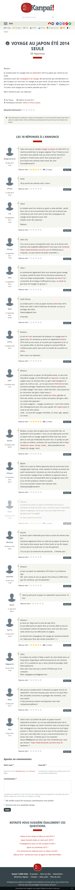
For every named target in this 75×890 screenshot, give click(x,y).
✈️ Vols (25, 28)
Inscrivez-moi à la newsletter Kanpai (20, 805)
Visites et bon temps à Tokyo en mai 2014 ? (37, 836)
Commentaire (10, 779)
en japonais (53, 378)
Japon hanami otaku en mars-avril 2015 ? (37, 840)
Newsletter (57, 874)
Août (27, 73)
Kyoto (31, 445)
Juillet (55, 303)
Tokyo (66, 442)
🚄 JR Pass (41, 28)
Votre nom (9, 765)
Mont (60, 278)
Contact (34, 877)
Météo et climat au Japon (31, 103)
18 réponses (37, 53)
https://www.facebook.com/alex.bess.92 (47, 742)
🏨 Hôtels (33, 28)
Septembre (37, 73)
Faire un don (45, 874)
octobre (63, 339)
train (30, 336)
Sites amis (43, 877)
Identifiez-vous (20, 771)
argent (60, 407)
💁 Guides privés (52, 28)
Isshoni (6, 32)
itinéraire (59, 384)
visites (53, 395)
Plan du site (55, 877)
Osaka (43, 445)
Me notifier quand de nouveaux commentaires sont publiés (30, 800)
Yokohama (24, 445)
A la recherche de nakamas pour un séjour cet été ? (37, 851)
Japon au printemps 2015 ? (37, 847)
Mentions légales (21, 877)
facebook (65, 247)
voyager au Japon (48, 149)
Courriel (42, 765)
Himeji (37, 445)
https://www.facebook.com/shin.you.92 (36, 250)
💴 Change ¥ (17, 28)
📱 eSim (69, 28)
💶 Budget (7, 28)
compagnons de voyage (29, 78)
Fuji (63, 278)
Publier (7, 810)
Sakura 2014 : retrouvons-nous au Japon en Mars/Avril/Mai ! (37, 854)
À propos (34, 874)
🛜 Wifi (62, 28)
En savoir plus (55, 888)
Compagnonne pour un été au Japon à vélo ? (37, 843)
